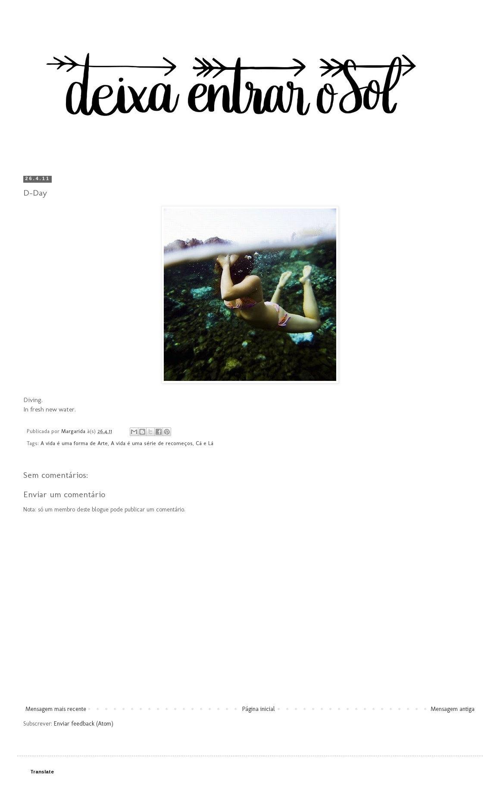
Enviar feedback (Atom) (83, 723)
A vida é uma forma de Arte (74, 443)
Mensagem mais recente (55, 709)
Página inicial (258, 709)
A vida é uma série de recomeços (152, 443)
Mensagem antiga (453, 709)
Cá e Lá (204, 443)
